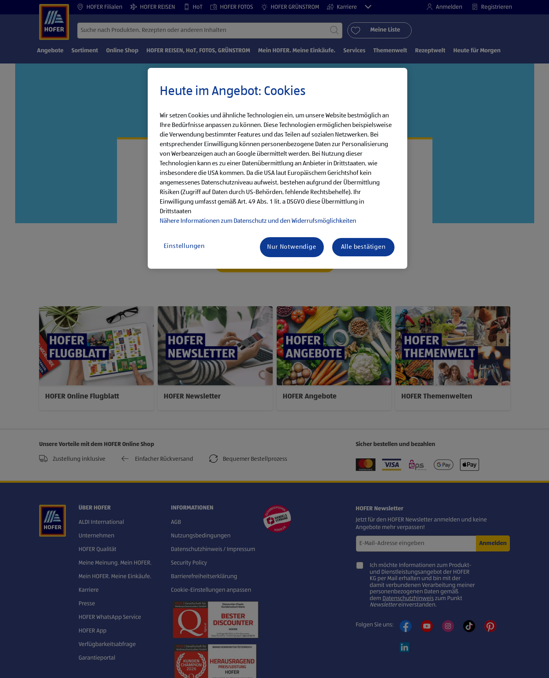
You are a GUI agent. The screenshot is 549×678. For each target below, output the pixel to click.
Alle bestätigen (363, 247)
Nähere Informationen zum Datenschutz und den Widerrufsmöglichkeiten (258, 221)
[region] (277, 168)
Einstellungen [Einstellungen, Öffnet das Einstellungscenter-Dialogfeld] (184, 246)
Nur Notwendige (291, 247)
